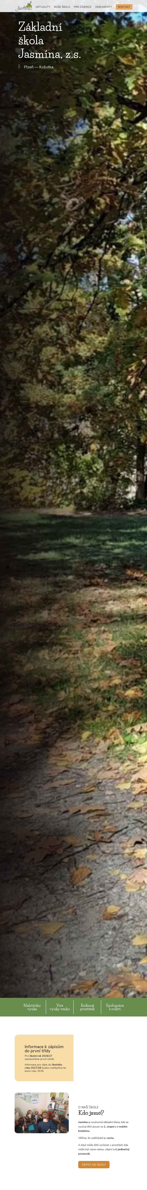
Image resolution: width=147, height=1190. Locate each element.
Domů (28, 7)
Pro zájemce (82, 7)
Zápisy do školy (94, 1164)
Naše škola (62, 7)
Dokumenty (103, 7)
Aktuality (43, 7)
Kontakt (124, 7)
